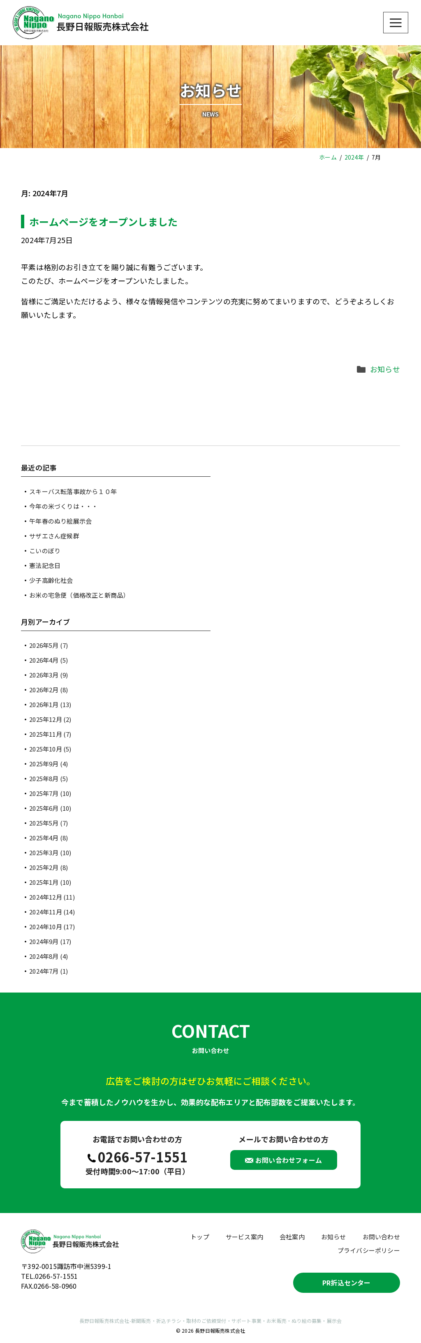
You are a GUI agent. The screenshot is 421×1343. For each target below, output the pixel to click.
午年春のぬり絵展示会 (60, 521)
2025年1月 (50, 882)
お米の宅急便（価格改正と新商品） (79, 595)
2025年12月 (50, 719)
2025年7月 (50, 793)
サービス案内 (244, 1236)
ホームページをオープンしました (103, 221)
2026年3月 (48, 674)
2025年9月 (48, 763)
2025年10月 (50, 749)
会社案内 (292, 1236)
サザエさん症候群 (54, 535)
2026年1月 (50, 704)
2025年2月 (48, 867)
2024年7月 (48, 971)
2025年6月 (50, 808)
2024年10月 (52, 926)
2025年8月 (48, 778)
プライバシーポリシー (369, 1250)
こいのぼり (44, 550)
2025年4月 (48, 837)
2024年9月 (50, 941)
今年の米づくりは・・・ (63, 506)
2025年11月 (50, 734)
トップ (199, 1236)
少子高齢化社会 (51, 580)
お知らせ (385, 369)
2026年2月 (48, 689)
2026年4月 (48, 660)
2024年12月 (52, 897)
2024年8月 (48, 956)
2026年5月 (48, 645)
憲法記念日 (44, 565)
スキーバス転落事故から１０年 (73, 491)
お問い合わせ (381, 1236)
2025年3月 (50, 852)
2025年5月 (48, 823)
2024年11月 (52, 911)
